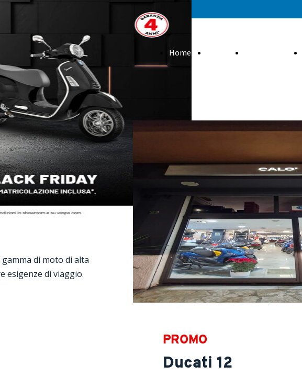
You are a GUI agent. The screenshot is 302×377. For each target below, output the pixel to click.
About (218, 52)
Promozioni (265, 52)
